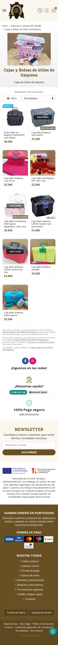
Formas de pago (30, 570)
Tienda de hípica (16, 612)
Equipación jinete (42, 612)
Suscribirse (29, 452)
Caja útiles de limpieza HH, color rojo (42, 179)
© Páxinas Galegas (29, 636)
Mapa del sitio (11, 623)
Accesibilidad (22, 630)
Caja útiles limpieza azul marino (41, 134)
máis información (29, 414)
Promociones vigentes (30, 589)
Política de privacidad (42, 623)
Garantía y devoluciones (30, 580)
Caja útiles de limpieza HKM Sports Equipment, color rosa (15, 224)
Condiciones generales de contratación (34, 627)
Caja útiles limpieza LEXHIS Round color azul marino (41, 224)
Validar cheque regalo (30, 594)
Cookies (9, 627)
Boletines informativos (30, 585)
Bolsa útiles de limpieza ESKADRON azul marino (14, 135)
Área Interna (36, 630)
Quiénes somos (30, 566)
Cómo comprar (30, 561)
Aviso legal (25, 623)
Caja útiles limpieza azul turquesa (13, 314)
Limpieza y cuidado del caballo (41, 342)
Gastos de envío (30, 575)
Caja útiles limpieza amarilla (41, 268)
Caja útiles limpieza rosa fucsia (13, 179)
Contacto (30, 599)
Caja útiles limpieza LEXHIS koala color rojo (13, 269)
